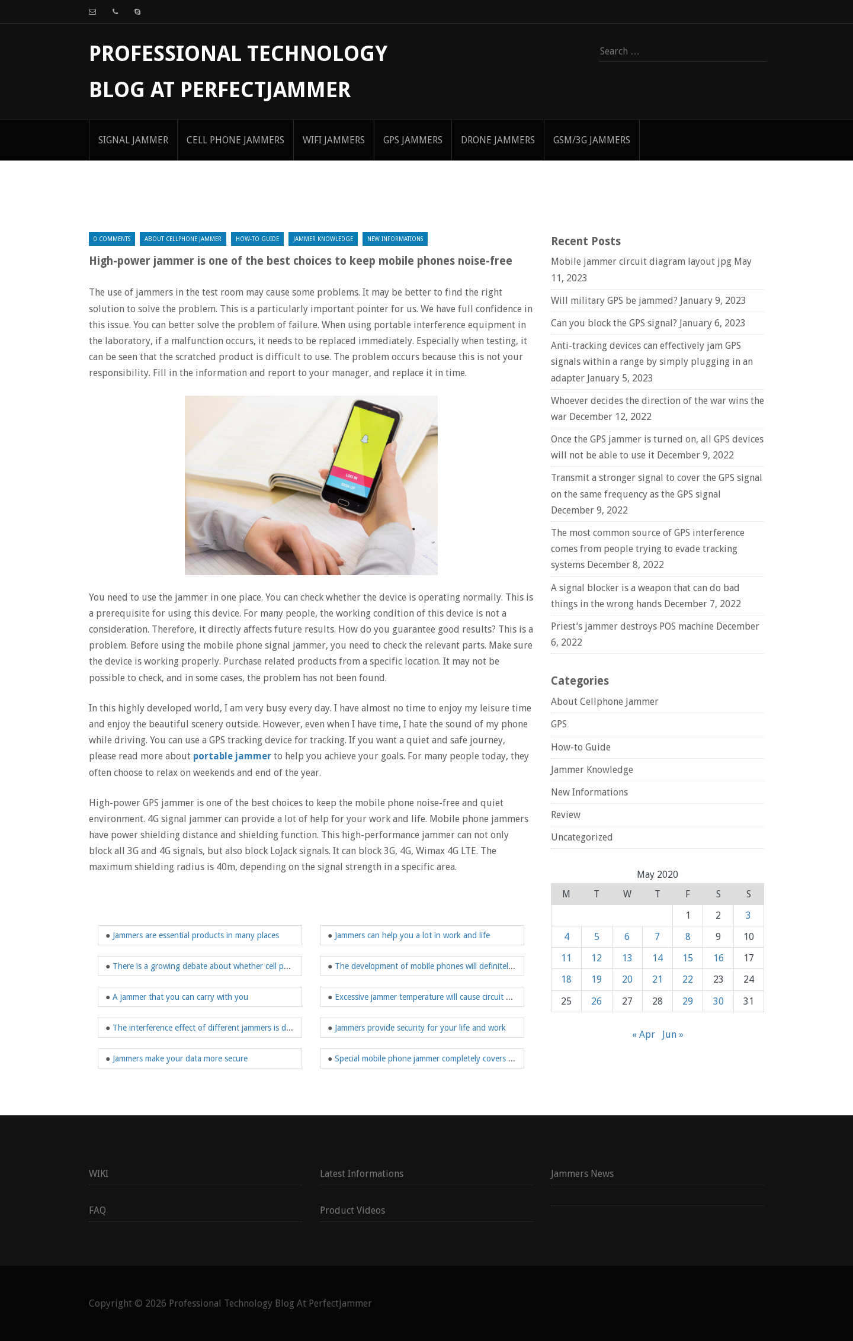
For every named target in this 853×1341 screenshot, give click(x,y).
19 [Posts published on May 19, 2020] (596, 979)
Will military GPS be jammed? (614, 300)
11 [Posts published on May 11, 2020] (566, 958)
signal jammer (133, 140)
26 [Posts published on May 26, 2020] (596, 1001)
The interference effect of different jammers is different (213, 1027)
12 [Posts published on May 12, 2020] (596, 958)
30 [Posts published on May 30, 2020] (718, 1001)
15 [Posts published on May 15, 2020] (687, 958)
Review (566, 814)
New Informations (395, 239)
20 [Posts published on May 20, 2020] (627, 979)
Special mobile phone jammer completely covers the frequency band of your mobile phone (497, 1058)
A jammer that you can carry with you (180, 997)
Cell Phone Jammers (235, 140)
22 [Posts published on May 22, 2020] (687, 979)
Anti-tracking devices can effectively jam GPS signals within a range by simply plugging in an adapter (652, 361)
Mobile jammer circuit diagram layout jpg (641, 261)
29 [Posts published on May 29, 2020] (687, 1001)
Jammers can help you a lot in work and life (412, 935)
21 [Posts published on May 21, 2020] (657, 979)
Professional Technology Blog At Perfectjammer (270, 1303)
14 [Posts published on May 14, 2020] (657, 958)
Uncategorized (582, 837)
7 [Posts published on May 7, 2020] (657, 936)
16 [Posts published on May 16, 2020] (718, 958)
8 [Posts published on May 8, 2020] (688, 936)
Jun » (673, 1034)
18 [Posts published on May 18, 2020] (566, 979)
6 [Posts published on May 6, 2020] (627, 936)
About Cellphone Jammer (183, 239)
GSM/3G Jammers (591, 140)
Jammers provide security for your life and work (420, 1027)
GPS (559, 724)
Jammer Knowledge (323, 239)
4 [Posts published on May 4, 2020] (566, 936)
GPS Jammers (412, 140)
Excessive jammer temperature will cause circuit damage (434, 997)
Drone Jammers (498, 140)
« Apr (643, 1034)
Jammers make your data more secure (180, 1058)
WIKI (98, 1173)
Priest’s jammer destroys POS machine (632, 626)
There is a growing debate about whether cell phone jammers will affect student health (269, 966)
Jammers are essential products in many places (196, 935)
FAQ (97, 1210)
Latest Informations (361, 1173)
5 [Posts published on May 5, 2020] (596, 936)
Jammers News (582, 1173)
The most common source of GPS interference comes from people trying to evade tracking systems (648, 548)
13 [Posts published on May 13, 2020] (627, 958)
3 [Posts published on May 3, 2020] (748, 915)
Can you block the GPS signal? (614, 323)
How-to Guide (257, 239)
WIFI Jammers (334, 140)
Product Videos (352, 1210)
